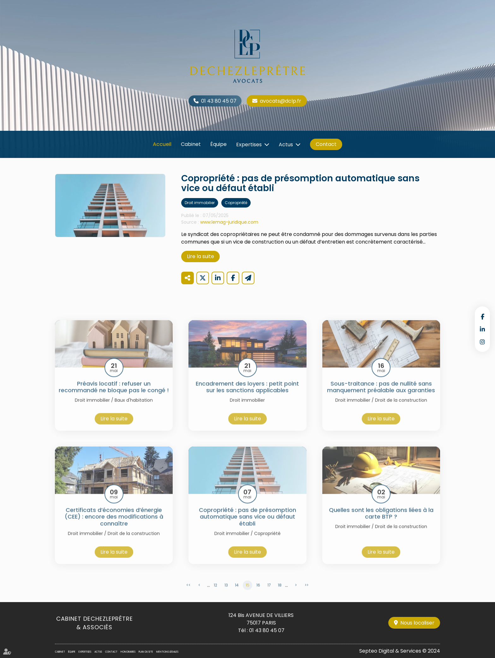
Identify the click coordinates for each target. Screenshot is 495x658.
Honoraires (128, 652)
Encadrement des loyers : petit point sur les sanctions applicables (247, 394)
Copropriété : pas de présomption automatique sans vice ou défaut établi (247, 524)
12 (215, 592)
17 (269, 592)
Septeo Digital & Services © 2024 (399, 651)
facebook (482, 316)
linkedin (482, 329)
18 (280, 592)
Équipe (218, 144)
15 (247, 592)
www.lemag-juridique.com (229, 222)
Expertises (249, 144)
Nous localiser (417, 622)
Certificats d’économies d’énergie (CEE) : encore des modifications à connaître (114, 524)
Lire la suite (200, 256)
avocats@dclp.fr (280, 101)
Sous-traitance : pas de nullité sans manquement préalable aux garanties (381, 394)
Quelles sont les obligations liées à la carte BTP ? (381, 521)
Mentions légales (167, 652)
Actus (286, 144)
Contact (326, 144)
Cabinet (191, 144)
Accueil (162, 144)
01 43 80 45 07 (218, 101)
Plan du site (146, 652)
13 (226, 592)
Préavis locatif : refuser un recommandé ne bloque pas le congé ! (114, 394)
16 (258, 592)
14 (237, 592)
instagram (482, 342)
